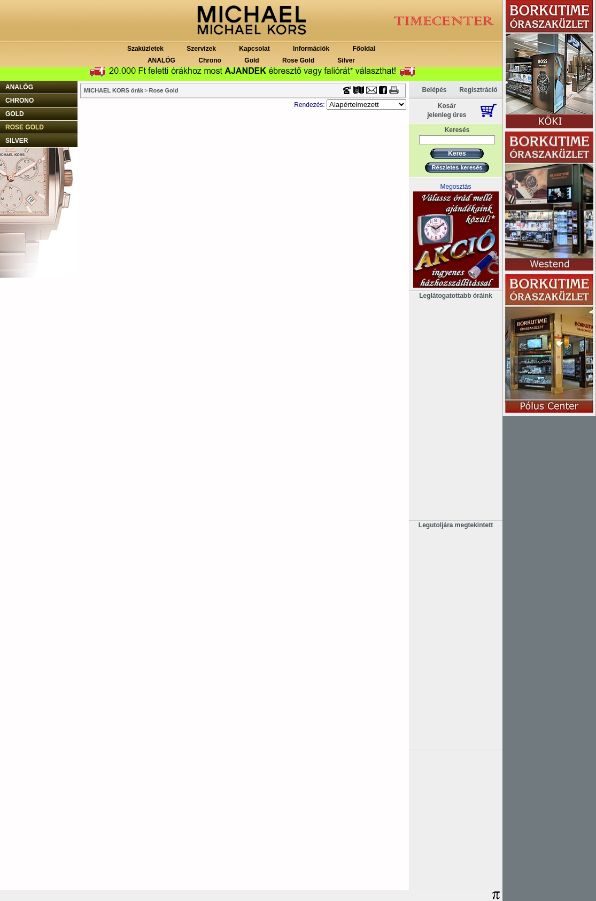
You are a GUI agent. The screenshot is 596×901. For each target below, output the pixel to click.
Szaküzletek (145, 48)
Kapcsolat (254, 48)
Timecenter (379, 3)
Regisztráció (478, 90)
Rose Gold (298, 60)
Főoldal (363, 48)
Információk (311, 48)
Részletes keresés (457, 167)
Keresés (457, 130)
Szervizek (201, 48)
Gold (251, 60)
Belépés (434, 90)
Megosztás (455, 186)
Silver (346, 60)
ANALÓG (161, 60)
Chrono (209, 60)
